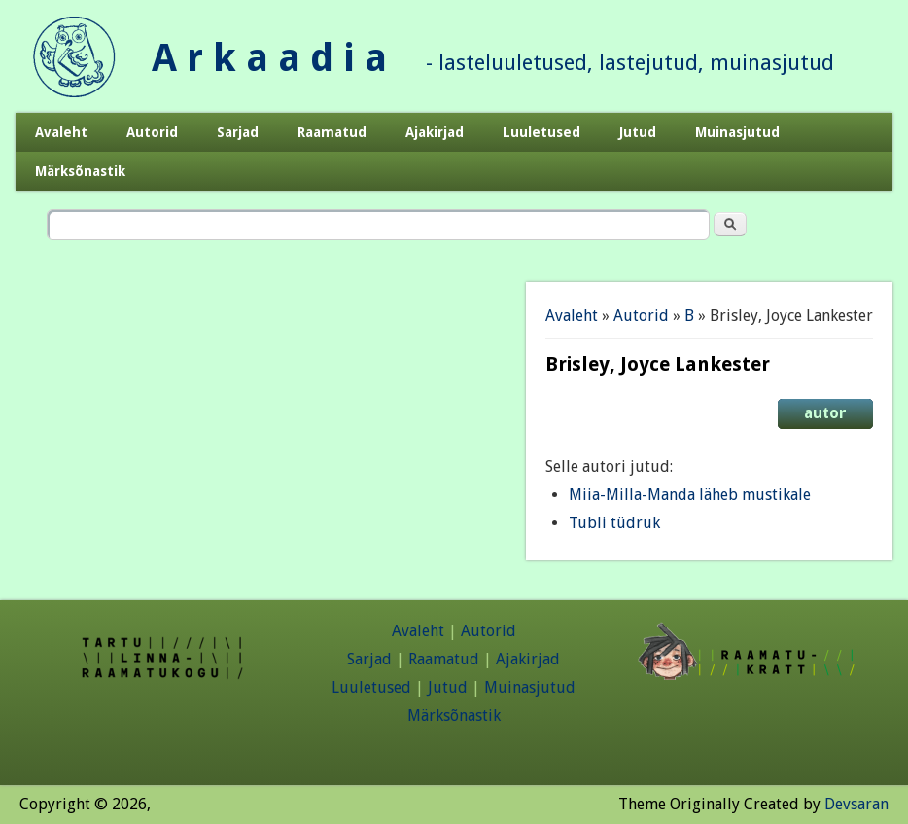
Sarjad (238, 132)
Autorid (152, 132)
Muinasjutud (737, 132)
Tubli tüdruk (614, 523)
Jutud (637, 132)
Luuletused (541, 132)
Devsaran (856, 804)
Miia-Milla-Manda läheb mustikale (690, 494)
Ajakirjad (434, 132)
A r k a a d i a (269, 58)
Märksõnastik (80, 171)
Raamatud (332, 132)
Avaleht (61, 132)
